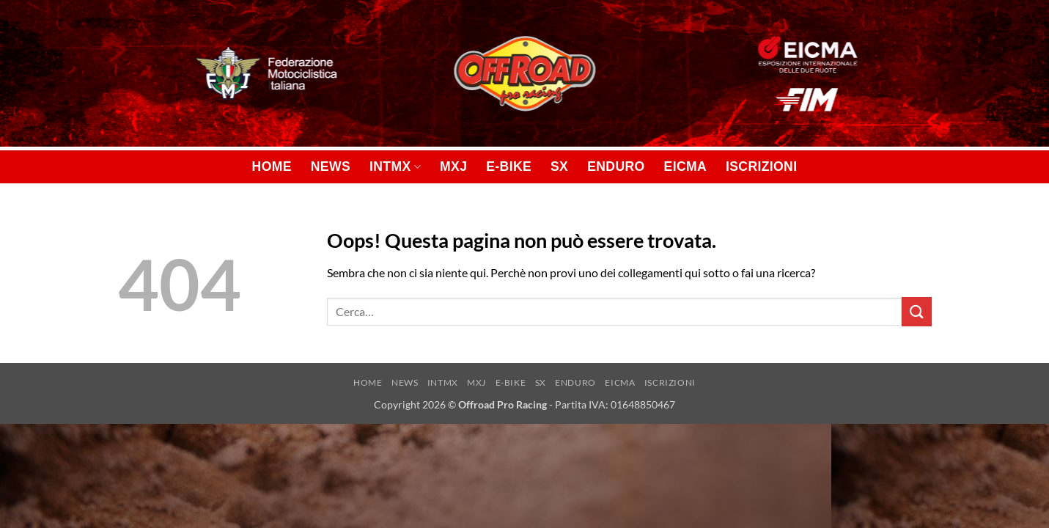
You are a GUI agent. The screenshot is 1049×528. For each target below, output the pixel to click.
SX (559, 166)
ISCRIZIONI (761, 166)
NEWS (330, 166)
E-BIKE (508, 166)
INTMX (395, 166)
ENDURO (615, 166)
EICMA (685, 166)
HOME (272, 166)
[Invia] (916, 311)
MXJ (453, 166)
